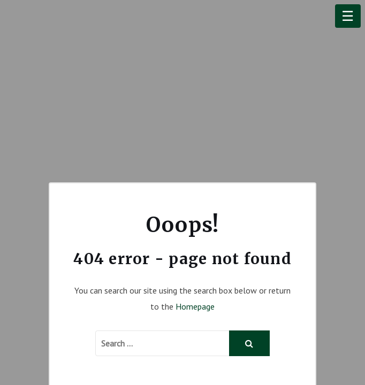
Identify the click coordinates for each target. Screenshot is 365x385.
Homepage (195, 306)
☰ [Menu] (347, 16)
